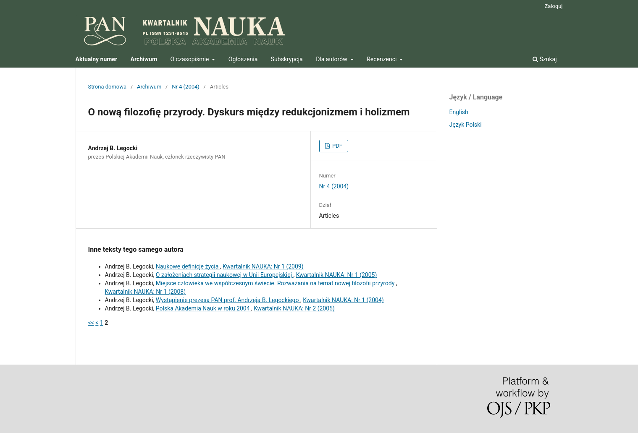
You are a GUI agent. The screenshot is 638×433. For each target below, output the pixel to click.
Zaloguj (553, 6)
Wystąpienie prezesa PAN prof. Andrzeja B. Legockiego (228, 300)
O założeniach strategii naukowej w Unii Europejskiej (225, 274)
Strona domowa (107, 86)
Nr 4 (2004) (186, 86)
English (458, 112)
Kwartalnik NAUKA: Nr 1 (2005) (336, 274)
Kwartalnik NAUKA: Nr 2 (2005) (294, 308)
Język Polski (465, 124)
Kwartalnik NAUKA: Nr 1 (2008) (145, 291)
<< (91, 322)
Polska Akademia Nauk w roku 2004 (203, 308)
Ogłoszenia (243, 59)
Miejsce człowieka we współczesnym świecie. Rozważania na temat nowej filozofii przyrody (276, 283)
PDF (336, 146)
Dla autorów (332, 59)
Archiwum (149, 86)
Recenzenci (382, 59)
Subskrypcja (287, 59)
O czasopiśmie (190, 59)
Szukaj (545, 59)
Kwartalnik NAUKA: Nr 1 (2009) (263, 266)
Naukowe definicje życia (188, 266)
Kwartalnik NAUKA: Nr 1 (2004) (343, 300)
